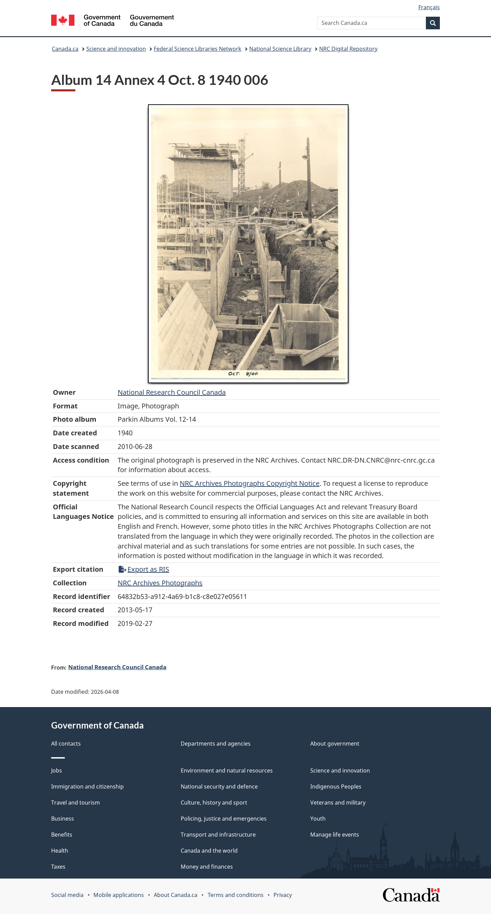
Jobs (56, 770)
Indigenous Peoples (335, 786)
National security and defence (219, 786)
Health (59, 850)
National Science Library (280, 49)
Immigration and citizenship (87, 786)
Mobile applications (118, 895)
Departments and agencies (216, 743)
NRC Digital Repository (348, 49)
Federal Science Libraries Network (197, 49)
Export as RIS (144, 569)
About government (334, 743)
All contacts (66, 743)
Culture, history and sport (214, 802)
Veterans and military (338, 802)
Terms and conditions (236, 895)
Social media (67, 895)
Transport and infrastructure (218, 834)
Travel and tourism (75, 802)
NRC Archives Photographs (160, 582)
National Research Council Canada (172, 392)
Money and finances (207, 866)
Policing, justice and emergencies (224, 818)
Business (62, 818)
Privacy (282, 895)
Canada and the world (209, 850)
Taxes (58, 866)
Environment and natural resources (227, 770)
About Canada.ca (175, 895)
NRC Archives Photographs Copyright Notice (249, 483)
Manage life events (334, 834)
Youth (318, 818)
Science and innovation (116, 49)
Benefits (61, 834)
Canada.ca (65, 49)
